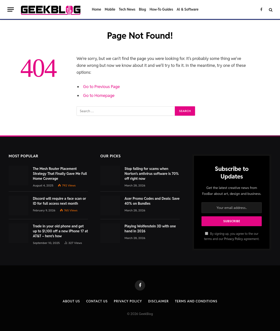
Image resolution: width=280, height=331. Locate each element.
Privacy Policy (233, 239)
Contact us (97, 301)
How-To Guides (161, 9)
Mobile (110, 9)
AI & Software (188, 9)
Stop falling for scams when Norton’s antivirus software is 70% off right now (151, 173)
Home (96, 9)
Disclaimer (158, 301)
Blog (142, 9)
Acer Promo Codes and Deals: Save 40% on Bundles (152, 201)
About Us (71, 301)
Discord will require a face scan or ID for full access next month (59, 201)
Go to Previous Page (101, 86)
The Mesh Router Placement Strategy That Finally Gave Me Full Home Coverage (60, 173)
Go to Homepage (99, 95)
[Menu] (10, 9)
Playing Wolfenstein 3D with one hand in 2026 (150, 228)
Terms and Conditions (196, 301)
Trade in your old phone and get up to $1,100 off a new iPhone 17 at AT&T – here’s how (60, 231)
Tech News (127, 9)
